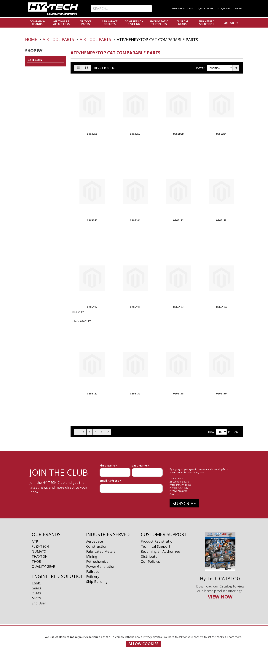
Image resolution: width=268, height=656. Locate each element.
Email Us (174, 494)
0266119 (135, 307)
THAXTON (40, 556)
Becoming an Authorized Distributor (160, 554)
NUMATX (39, 551)
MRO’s (37, 598)
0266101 (135, 220)
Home (31, 39)
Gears (36, 588)
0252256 (92, 134)
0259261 (221, 134)
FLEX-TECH (40, 546)
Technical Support (155, 546)
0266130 (135, 393)
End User (39, 603)
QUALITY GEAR (43, 566)
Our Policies (150, 561)
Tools (36, 583)
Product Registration (157, 541)
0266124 (221, 307)
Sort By (200, 68)
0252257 (135, 134)
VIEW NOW (220, 596)
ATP (35, 541)
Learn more (234, 637)
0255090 (178, 134)
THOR (36, 561)
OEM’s (36, 593)
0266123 (178, 307)
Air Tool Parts (59, 39)
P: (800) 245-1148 (179, 488)
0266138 (178, 393)
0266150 (221, 393)
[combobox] (121, 8)
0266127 (92, 393)
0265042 (92, 220)
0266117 (92, 307)
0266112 (178, 220)
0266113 (221, 220)
